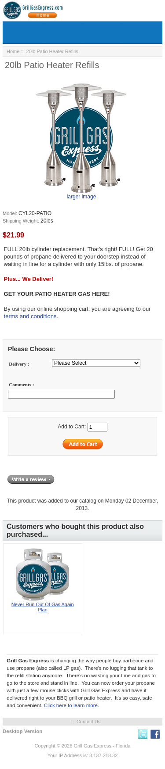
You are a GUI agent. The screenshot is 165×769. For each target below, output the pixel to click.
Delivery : (19, 364)
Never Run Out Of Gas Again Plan (42, 607)
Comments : (21, 384)
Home (13, 51)
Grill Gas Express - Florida (101, 745)
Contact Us (88, 721)
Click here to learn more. (71, 705)
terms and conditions (30, 316)
